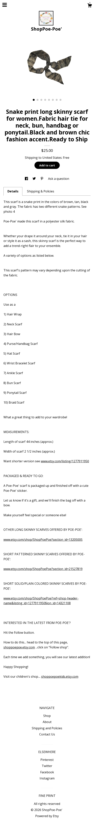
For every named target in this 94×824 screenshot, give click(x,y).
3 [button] (41, 100)
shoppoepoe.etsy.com (19, 647)
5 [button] (49, 100)
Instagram (47, 778)
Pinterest (47, 760)
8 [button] (60, 100)
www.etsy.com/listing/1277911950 (65, 461)
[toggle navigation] (4, 5)
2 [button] (37, 100)
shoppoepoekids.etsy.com (59, 676)
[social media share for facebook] (27, 179)
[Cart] (89, 6)
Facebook (47, 772)
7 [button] (57, 100)
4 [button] (45, 100)
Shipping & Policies (40, 191)
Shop (47, 716)
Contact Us (47, 734)
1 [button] (34, 100)
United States (52, 158)
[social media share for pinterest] (42, 179)
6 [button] (53, 100)
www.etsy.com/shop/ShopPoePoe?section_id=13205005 (43, 539)
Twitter (47, 766)
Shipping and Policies (47, 728)
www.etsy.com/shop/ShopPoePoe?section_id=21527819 (43, 569)
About (47, 722)
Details (12, 191)
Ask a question (58, 179)
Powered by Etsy (47, 816)
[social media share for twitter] (35, 179)
